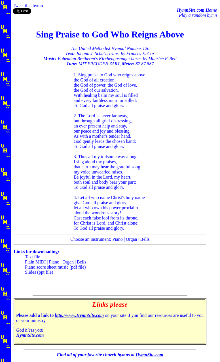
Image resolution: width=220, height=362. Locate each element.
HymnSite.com (149, 354)
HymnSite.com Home (197, 10)
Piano (117, 239)
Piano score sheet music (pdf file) (55, 267)
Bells (145, 239)
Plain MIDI (35, 262)
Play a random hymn (198, 15)
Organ (131, 239)
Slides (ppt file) (39, 272)
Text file (32, 256)
